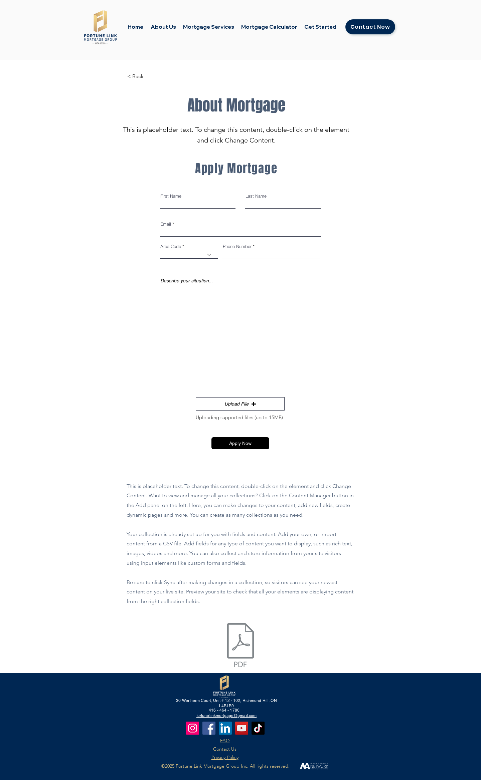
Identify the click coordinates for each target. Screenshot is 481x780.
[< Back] (149, 76)
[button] (240, 404)
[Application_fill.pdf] (240, 646)
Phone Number (237, 246)
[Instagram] (192, 728)
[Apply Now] (240, 443)
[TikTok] (258, 728)
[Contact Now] (370, 26)
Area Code (170, 246)
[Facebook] (208, 728)
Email (165, 224)
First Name (170, 196)
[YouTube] (241, 728)
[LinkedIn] (225, 728)
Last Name (256, 196)
